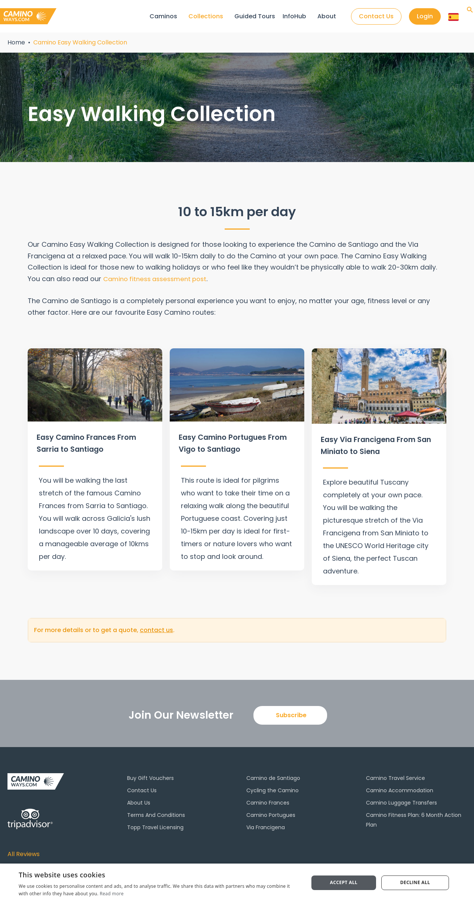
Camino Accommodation (399, 787)
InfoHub (293, 16)
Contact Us (142, 787)
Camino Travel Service (395, 775)
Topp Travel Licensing (155, 825)
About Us (138, 800)
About (326, 16)
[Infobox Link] (95, 458)
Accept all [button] (344, 882)
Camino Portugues (270, 813)
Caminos (162, 16)
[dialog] (237, 883)
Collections (205, 16)
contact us (156, 627)
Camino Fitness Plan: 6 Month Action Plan (413, 817)
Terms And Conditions (156, 813)
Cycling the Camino (272, 787)
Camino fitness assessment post (158, 278)
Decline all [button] (415, 882)
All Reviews (25, 851)
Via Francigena (265, 825)
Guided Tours (254, 16)
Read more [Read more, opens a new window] (112, 893)
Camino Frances (267, 800)
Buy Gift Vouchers (150, 775)
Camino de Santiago (273, 775)
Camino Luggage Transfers (401, 800)
